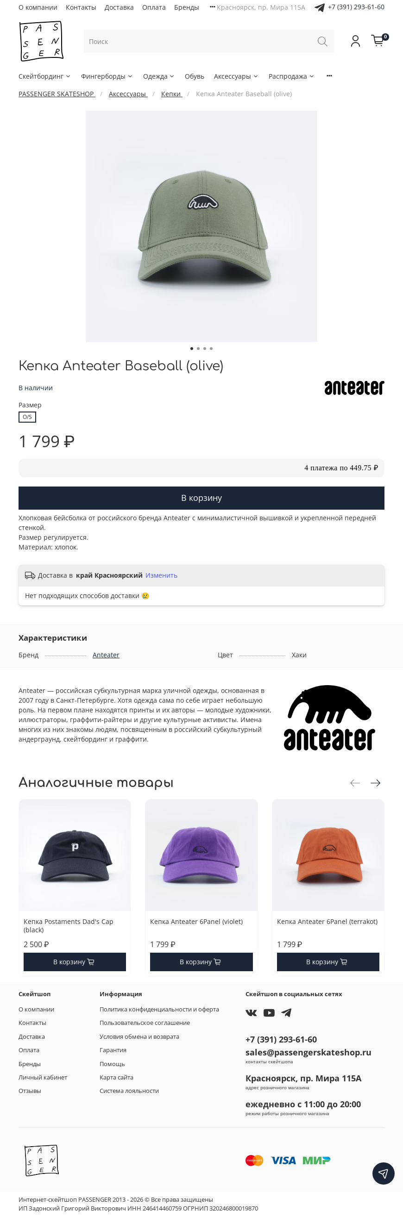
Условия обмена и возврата (139, 1037)
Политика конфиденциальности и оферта (159, 1009)
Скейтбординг (45, 76)
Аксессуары (236, 76)
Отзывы (30, 1091)
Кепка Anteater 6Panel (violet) (196, 921)
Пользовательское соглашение (145, 1023)
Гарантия (113, 1050)
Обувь (194, 76)
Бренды (186, 7)
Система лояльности (129, 1091)
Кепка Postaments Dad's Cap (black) (68, 925)
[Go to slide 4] (211, 348)
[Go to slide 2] (198, 348)
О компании (38, 7)
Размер (30, 405)
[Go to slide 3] (204, 348)
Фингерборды (107, 76)
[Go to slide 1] (191, 348)
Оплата (154, 7)
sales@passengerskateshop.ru (309, 1052)
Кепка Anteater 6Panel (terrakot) (327, 921)
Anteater (106, 654)
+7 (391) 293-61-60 (356, 6)
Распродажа (292, 76)
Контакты (81, 7)
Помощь (112, 1064)
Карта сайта (116, 1077)
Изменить (161, 575)
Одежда (159, 76)
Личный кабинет (43, 1077)
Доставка (119, 7)
